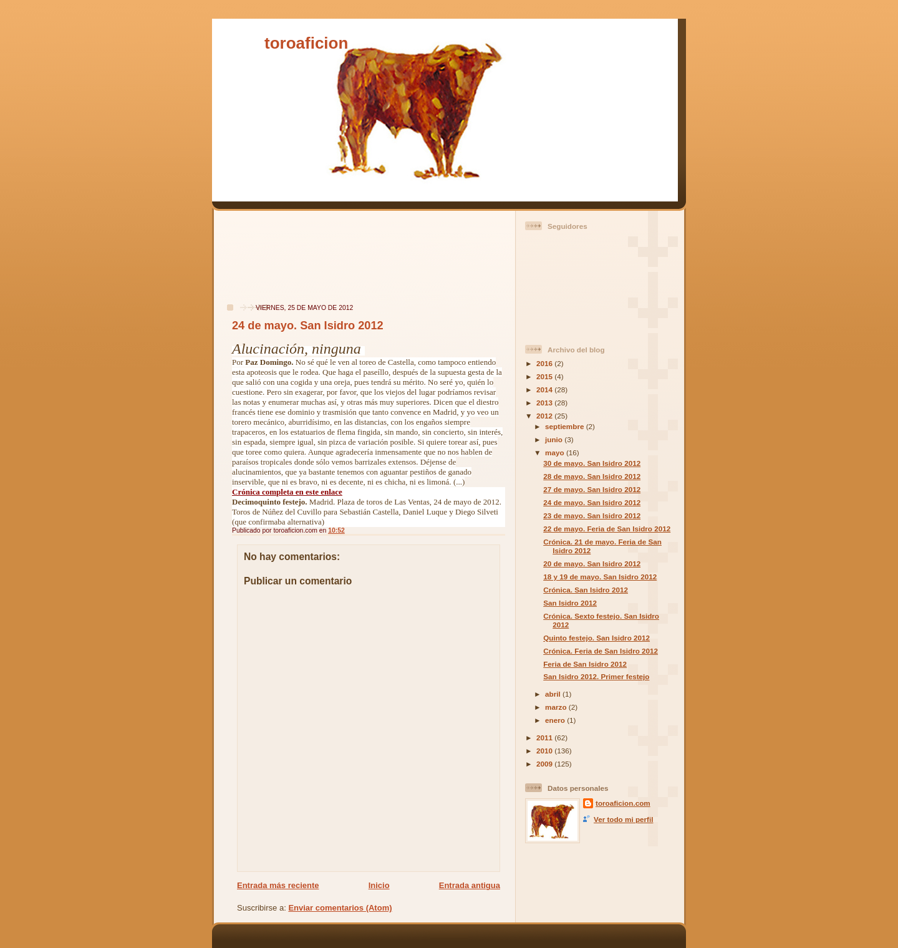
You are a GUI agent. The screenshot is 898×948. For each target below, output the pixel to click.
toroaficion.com (623, 803)
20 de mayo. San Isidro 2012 (591, 563)
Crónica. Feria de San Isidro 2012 (600, 651)
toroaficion (306, 43)
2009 (545, 764)
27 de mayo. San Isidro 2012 (591, 489)
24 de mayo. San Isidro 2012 (308, 325)
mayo (555, 452)
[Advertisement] (258, 263)
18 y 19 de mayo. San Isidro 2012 (600, 577)
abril (553, 694)
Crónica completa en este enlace (287, 491)
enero (556, 720)
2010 (545, 751)
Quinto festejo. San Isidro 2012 (596, 638)
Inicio (379, 885)
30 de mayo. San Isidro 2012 (591, 463)
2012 (545, 416)
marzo (557, 707)
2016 (545, 363)
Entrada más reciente (278, 885)
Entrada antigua (469, 885)
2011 (545, 737)
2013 (545, 403)
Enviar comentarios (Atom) (340, 907)
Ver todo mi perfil (623, 819)
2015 (545, 376)
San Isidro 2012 (570, 603)
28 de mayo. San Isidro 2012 (591, 476)
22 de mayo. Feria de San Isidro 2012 (606, 529)
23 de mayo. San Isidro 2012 (591, 515)
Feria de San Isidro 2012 (585, 664)
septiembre (565, 426)
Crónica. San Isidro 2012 (585, 590)
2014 (545, 389)
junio (554, 439)
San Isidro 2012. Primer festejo (596, 676)
